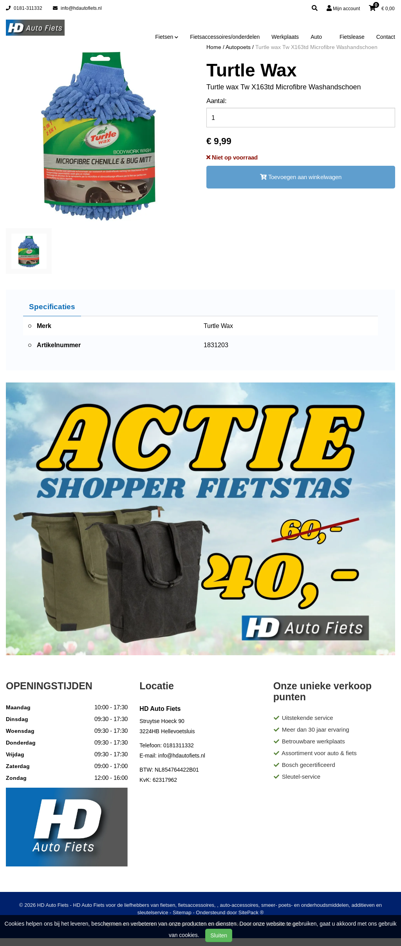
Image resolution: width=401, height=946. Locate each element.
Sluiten (218, 935)
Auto (316, 37)
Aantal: (216, 101)
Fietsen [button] (166, 37)
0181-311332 (24, 8)
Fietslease (352, 37)
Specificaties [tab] (52, 306)
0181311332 (178, 745)
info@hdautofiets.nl (77, 8)
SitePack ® (251, 912)
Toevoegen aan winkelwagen (300, 177)
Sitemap (182, 912)
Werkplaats (285, 37)
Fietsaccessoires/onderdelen (225, 37)
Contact (385, 37)
